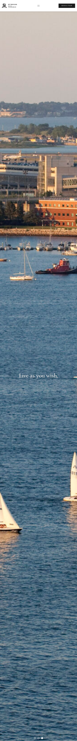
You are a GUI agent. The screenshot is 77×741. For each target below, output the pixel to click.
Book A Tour (67, 5)
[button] (35, 738)
